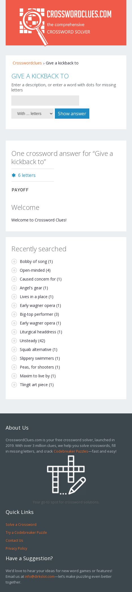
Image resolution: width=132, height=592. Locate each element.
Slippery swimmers (37, 358)
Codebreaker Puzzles (71, 451)
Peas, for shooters (37, 367)
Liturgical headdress (38, 331)
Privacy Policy (16, 548)
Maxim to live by (35, 375)
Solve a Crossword (21, 524)
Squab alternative (35, 349)
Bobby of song (33, 261)
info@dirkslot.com (40, 576)
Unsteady (28, 340)
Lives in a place (33, 296)
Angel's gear (31, 287)
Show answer (72, 113)
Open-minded (32, 270)
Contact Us (14, 540)
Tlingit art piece (34, 384)
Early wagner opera (37, 305)
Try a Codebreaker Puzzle (26, 532)
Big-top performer (36, 314)
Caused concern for (38, 279)
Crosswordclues (27, 63)
